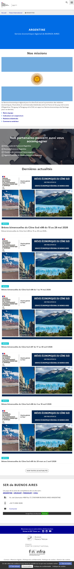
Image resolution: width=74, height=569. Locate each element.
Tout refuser (14, 566)
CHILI (35, 493)
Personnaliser (27, 566)
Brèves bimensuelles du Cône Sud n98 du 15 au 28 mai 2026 (34, 227)
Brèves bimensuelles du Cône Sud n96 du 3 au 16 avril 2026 (26, 404)
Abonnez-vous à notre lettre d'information (37, 529)
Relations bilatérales (10, 118)
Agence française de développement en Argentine (21, 155)
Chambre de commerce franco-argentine (18, 152)
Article (5, 224)
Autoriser (45, 513)
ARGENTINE (7, 493)
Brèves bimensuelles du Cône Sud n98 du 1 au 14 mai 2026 (26, 289)
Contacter (13, 509)
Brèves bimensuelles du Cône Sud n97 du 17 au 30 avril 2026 (26, 347)
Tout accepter (65, 563)
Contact (6, 559)
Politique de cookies (49, 559)
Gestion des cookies (63, 559)
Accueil (3, 13)
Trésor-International (15, 13)
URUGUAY (18, 493)
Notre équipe (8, 113)
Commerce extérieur (11, 121)
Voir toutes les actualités (37, 471)
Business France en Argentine (13, 149)
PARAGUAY (27, 493)
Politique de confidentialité (32, 559)
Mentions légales (16, 559)
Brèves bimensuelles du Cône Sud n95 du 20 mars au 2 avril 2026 (28, 461)
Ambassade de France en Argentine (16, 146)
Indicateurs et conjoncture (13, 116)
